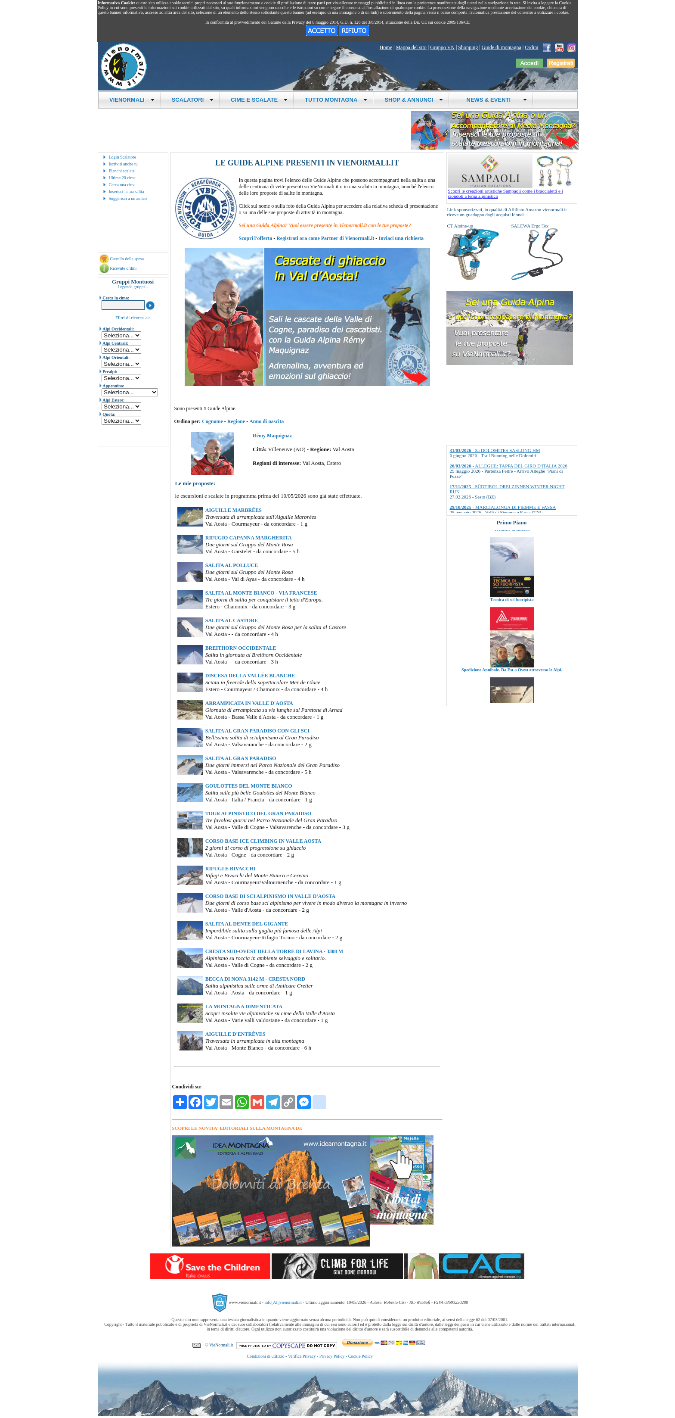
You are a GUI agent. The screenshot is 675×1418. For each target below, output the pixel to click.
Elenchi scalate (122, 170)
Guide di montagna (501, 47)
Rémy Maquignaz (272, 436)
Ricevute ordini (123, 268)
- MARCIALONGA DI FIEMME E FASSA (503, 507)
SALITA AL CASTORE (231, 620)
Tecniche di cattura (511, 540)
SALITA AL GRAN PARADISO (240, 758)
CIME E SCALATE (259, 100)
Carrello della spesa (127, 258)
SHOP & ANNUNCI (413, 100)
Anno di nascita (266, 421)
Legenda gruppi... (133, 286)
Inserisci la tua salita (126, 191)
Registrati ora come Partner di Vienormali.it (325, 238)
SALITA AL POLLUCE (231, 565)
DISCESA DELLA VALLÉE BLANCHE (250, 676)
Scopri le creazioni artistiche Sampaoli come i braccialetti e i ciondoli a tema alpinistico (512, 191)
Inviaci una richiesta (401, 238)
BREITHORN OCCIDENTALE (240, 648)
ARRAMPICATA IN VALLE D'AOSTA (249, 703)
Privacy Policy (332, 1356)
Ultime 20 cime (122, 177)
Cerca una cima (122, 184)
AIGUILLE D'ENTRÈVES (235, 1034)
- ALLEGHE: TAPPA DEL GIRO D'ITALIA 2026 (508, 465)
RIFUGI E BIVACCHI (230, 869)
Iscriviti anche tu (123, 164)
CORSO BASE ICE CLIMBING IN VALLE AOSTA (263, 841)
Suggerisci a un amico (128, 198)
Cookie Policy (360, 1356)
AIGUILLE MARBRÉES (233, 510)
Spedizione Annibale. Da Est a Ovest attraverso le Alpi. (511, 681)
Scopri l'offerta (255, 238)
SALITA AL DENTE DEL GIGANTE (246, 924)
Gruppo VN (442, 47)
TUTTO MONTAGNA (336, 100)
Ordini (531, 47)
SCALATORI (193, 100)
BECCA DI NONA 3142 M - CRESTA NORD (255, 979)
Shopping (468, 47)
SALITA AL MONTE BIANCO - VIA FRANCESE (261, 593)
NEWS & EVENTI (493, 100)
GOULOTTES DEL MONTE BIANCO (248, 786)
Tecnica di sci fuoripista (511, 610)
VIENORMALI (132, 100)
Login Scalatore (122, 157)
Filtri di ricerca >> (132, 317)
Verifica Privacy (302, 1356)
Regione (236, 421)
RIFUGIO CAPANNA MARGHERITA (248, 538)
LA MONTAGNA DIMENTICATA (243, 1007)
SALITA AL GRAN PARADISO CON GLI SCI (257, 731)
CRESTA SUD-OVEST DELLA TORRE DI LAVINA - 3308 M (274, 951)
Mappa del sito (411, 47)
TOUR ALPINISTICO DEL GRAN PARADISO (258, 813)
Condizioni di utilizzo (265, 1356)
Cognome (212, 421)
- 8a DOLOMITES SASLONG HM (495, 450)
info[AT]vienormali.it (282, 1302)
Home (386, 47)
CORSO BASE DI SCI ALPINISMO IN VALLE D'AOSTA (270, 896)
